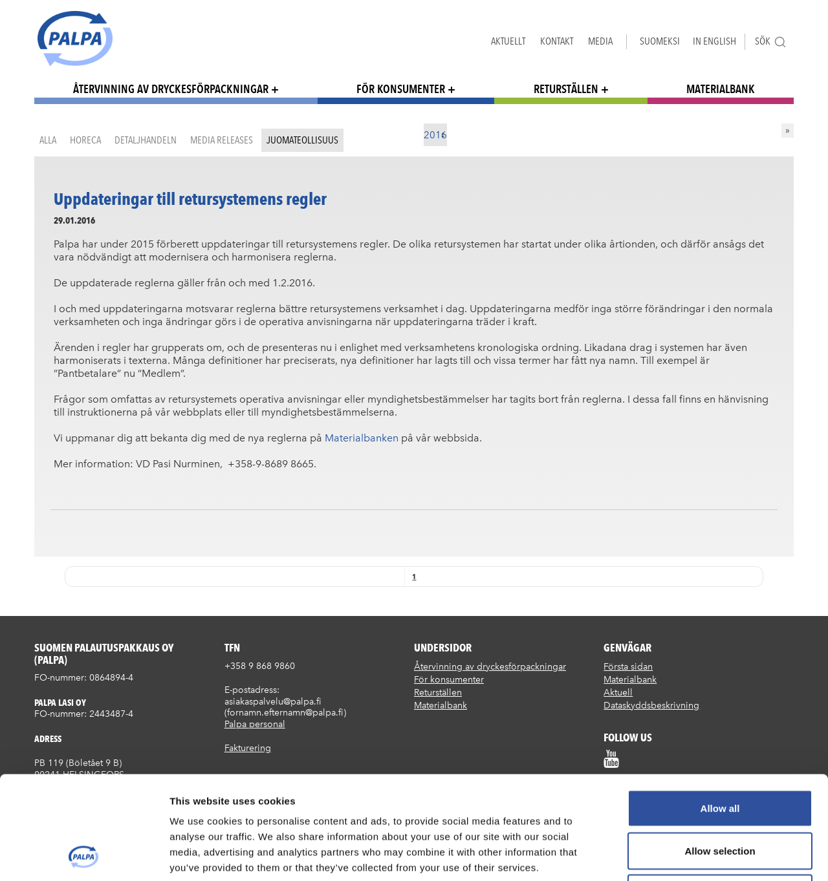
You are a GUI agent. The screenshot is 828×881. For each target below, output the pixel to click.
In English (714, 41)
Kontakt (556, 41)
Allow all (720, 711)
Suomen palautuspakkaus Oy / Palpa (75, 38)
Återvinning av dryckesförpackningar (170, 89)
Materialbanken (361, 438)
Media (600, 41)
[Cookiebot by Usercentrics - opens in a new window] (83, 855)
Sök (771, 41)
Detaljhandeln (145, 140)
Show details (679, 855)
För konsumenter (400, 89)
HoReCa (85, 140)
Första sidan (628, 666)
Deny (720, 796)
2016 (435, 135)
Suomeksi (660, 41)
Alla (47, 140)
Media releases (221, 140)
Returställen (566, 89)
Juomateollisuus (302, 140)
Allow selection (719, 753)
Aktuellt (508, 41)
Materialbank (720, 89)
